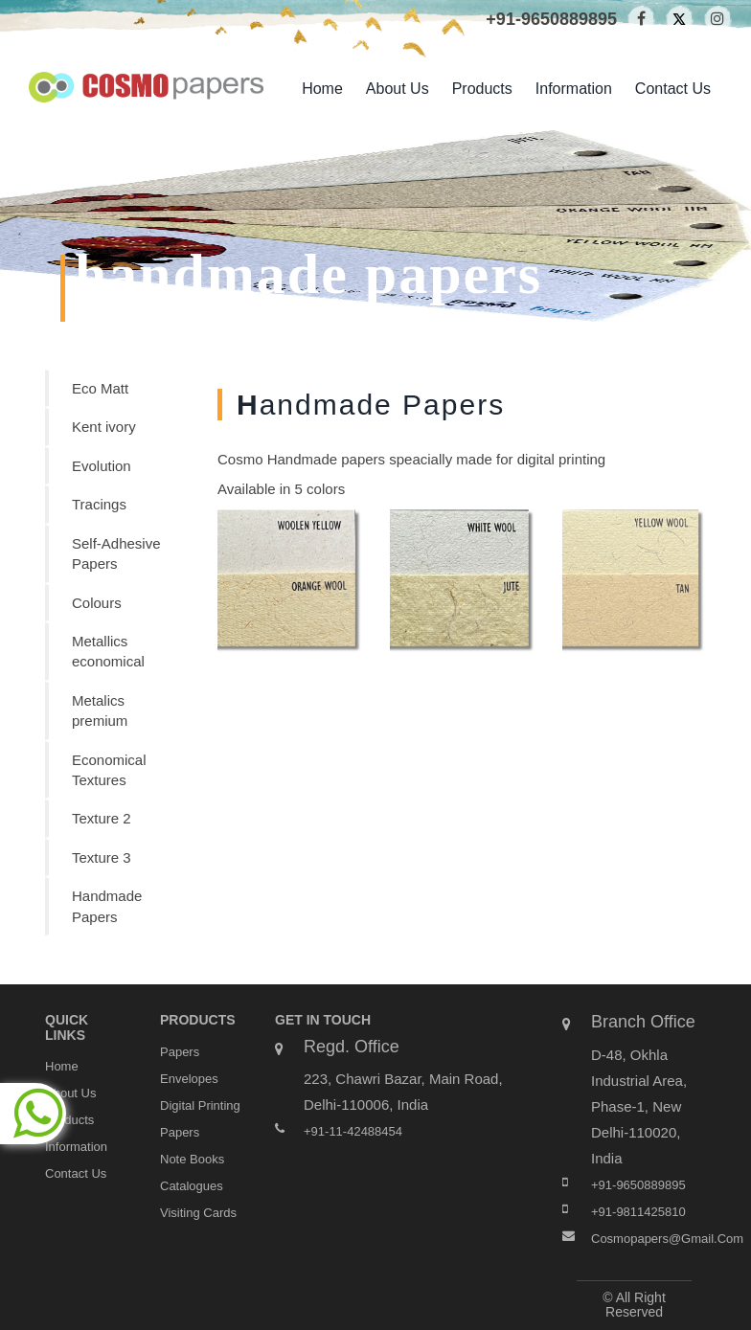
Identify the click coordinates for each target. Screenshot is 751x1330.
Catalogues (191, 1186)
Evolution (101, 466)
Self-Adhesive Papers (116, 553)
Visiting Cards (198, 1213)
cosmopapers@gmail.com (667, 1238)
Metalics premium (99, 710)
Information (573, 88)
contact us (673, 88)
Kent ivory (104, 426)
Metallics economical (108, 651)
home (322, 88)
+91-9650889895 (551, 19)
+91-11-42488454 (353, 1131)
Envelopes (189, 1078)
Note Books (192, 1159)
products (482, 88)
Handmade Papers (107, 906)
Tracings (99, 504)
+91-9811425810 (638, 1212)
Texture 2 (101, 818)
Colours (97, 603)
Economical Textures (109, 770)
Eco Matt (100, 388)
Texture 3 (101, 857)
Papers (179, 1052)
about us (397, 88)
